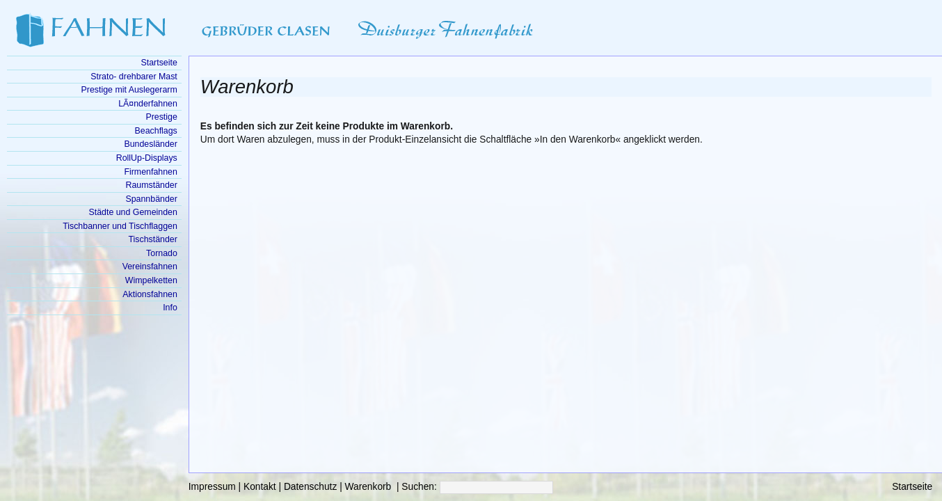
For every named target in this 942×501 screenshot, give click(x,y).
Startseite (912, 487)
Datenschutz (310, 487)
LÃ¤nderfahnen (147, 104)
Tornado (161, 253)
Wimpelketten (151, 280)
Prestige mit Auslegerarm (129, 90)
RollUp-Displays (146, 158)
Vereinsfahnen (149, 266)
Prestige (161, 117)
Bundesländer (150, 144)
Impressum (212, 487)
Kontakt (260, 487)
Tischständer (152, 239)
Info (170, 307)
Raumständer (151, 185)
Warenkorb (368, 487)
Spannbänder (151, 199)
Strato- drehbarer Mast (133, 76)
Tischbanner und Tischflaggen (120, 226)
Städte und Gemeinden (133, 212)
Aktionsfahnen (149, 294)
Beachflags (156, 131)
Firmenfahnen (150, 172)
